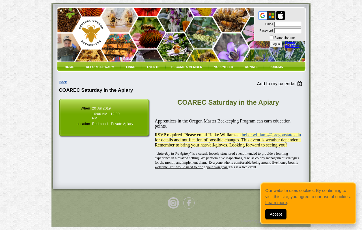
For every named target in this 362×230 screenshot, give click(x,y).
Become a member (186, 67)
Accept (276, 214)
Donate (251, 67)
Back (63, 82)
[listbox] (280, 83)
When (85, 108)
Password (265, 30)
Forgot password (292, 44)
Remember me (284, 37)
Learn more (276, 202)
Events (153, 67)
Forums (276, 67)
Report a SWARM (100, 67)
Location (83, 124)
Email (268, 24)
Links (130, 67)
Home (69, 67)
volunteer (223, 67)
